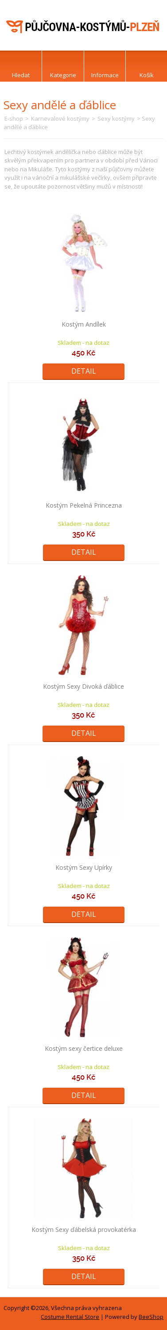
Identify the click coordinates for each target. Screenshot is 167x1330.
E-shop (13, 118)
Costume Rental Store (70, 1317)
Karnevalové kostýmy (60, 118)
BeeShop (151, 1317)
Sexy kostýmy (116, 118)
